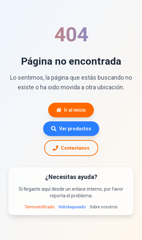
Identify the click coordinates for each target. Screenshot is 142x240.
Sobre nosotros (104, 207)
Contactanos (71, 148)
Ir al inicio (71, 110)
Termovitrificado (39, 207)
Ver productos (71, 128)
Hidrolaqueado (72, 207)
